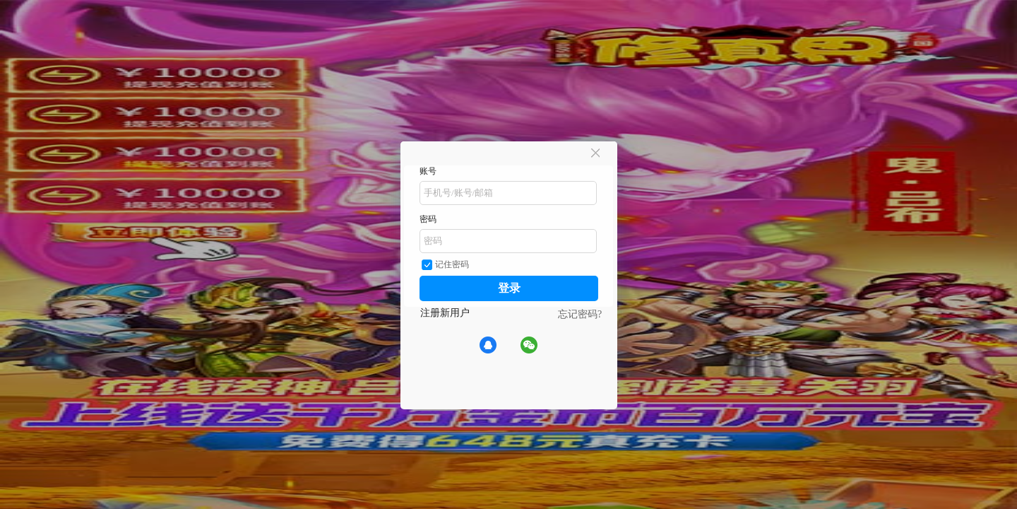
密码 (428, 219)
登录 (509, 288)
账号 (428, 171)
